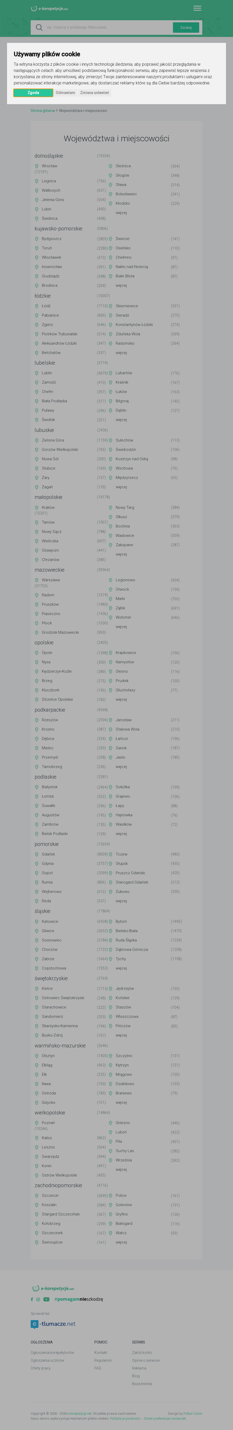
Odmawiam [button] (65, 93)
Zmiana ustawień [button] (94, 93)
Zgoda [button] (33, 93)
